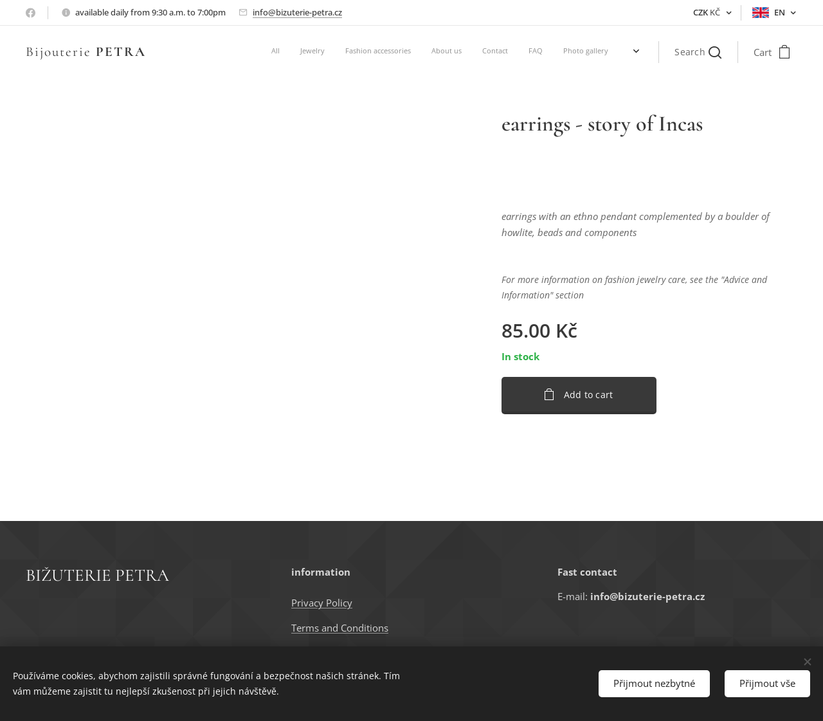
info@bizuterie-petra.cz (297, 12)
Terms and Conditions (339, 627)
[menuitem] (453, 52)
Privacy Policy (321, 602)
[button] (697, 52)
